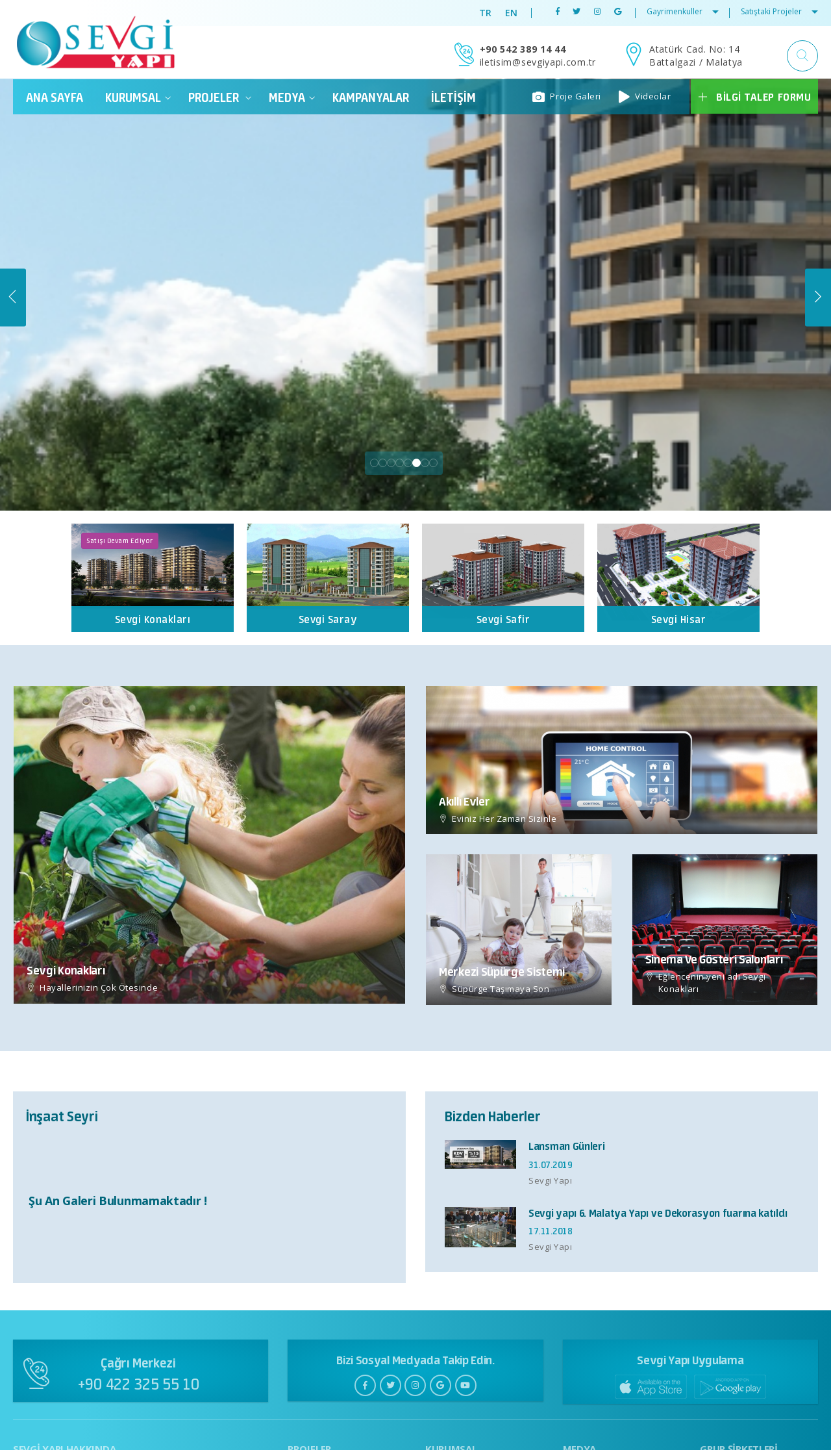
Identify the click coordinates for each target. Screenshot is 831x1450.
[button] (802, 55)
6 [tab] (416, 463)
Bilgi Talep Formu (753, 96)
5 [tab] (408, 463)
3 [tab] (391, 463)
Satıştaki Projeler (779, 11)
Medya (292, 97)
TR (485, 12)
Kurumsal (138, 97)
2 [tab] (382, 463)
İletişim (453, 97)
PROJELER (219, 97)
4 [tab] (399, 463)
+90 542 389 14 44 (523, 49)
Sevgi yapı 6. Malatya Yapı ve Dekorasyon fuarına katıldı (657, 1213)
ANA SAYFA (54, 97)
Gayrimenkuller (683, 11)
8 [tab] (433, 463)
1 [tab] (374, 463)
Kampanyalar (370, 97)
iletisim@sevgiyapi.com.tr (538, 62)
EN (511, 12)
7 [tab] (425, 463)
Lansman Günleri (566, 1146)
